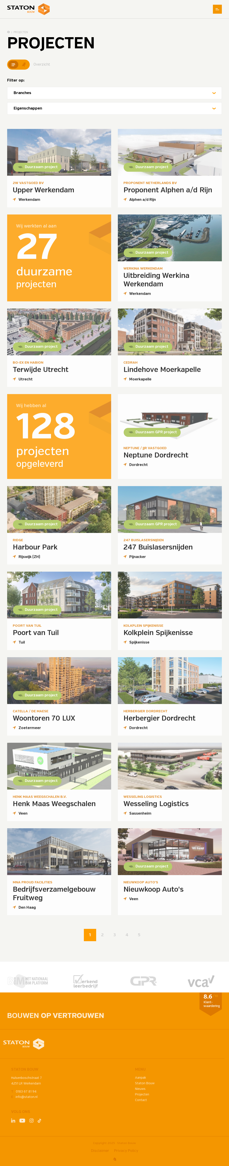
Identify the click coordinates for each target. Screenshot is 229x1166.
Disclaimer (100, 1151)
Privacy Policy (126, 1151)
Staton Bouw (126, 1143)
